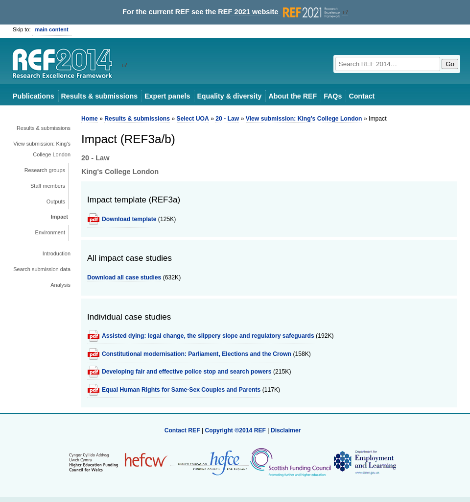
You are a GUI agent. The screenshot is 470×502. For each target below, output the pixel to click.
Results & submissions (99, 96)
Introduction (56, 253)
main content (52, 29)
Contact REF (182, 430)
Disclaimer (286, 430)
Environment (50, 232)
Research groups (44, 170)
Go (450, 64)
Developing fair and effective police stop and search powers (187, 371)
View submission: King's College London (41, 149)
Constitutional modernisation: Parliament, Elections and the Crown (196, 354)
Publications (33, 96)
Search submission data (41, 269)
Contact (362, 96)
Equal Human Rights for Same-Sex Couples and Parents (181, 389)
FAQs (333, 96)
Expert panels (167, 96)
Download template (129, 219)
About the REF (292, 96)
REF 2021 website (280, 12)
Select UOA (193, 118)
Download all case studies (124, 277)
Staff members (47, 186)
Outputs (56, 201)
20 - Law (227, 118)
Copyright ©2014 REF (236, 430)
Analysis (60, 285)
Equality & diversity (229, 96)
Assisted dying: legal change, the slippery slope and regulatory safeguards (208, 335)
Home (89, 118)
